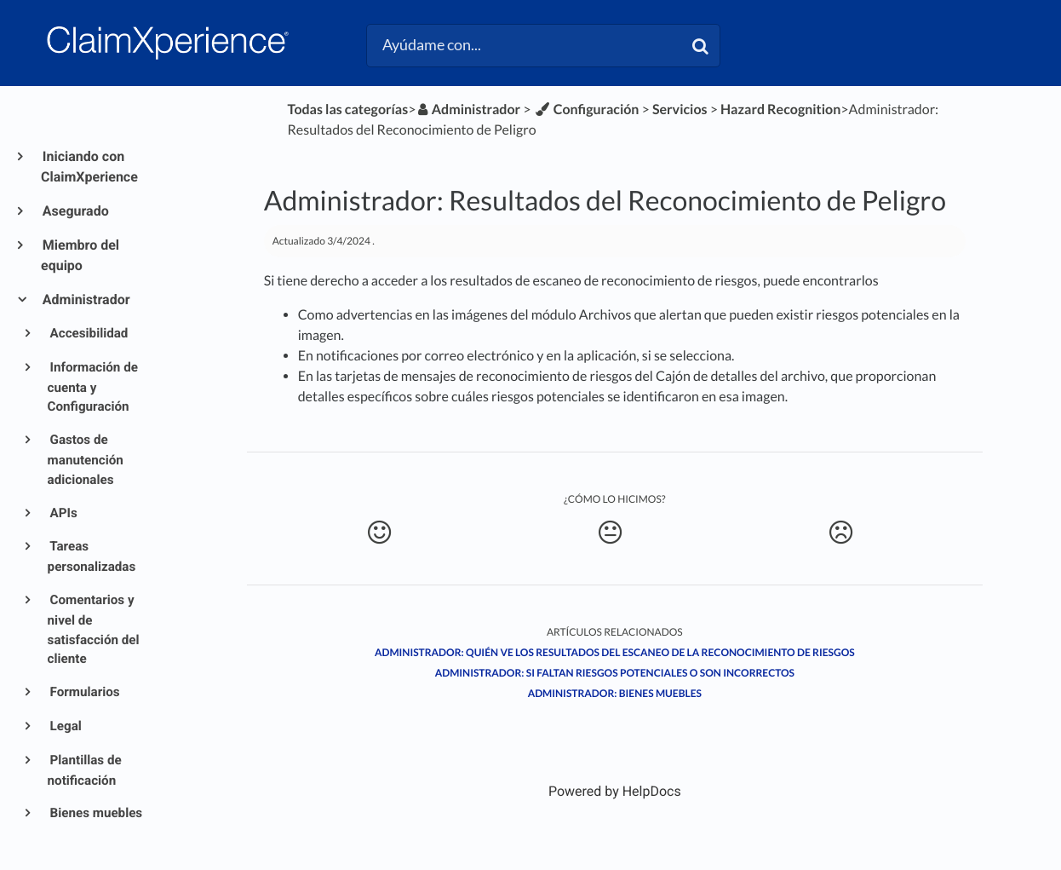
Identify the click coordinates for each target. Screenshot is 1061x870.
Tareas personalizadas (92, 556)
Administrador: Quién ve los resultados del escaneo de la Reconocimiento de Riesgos (615, 652)
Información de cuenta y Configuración (93, 387)
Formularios (84, 692)
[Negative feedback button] (841, 532)
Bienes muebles (95, 813)
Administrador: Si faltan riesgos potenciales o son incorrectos (614, 672)
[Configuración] (586, 109)
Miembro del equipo (80, 255)
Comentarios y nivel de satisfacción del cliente (94, 629)
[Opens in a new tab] (614, 791)
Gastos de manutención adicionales (85, 459)
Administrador (85, 299)
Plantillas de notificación (85, 770)
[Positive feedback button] (380, 532)
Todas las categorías (348, 109)
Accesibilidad (88, 333)
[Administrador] (468, 109)
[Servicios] (680, 109)
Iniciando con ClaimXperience (89, 166)
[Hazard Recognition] (780, 109)
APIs (62, 513)
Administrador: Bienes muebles (615, 693)
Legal (65, 726)
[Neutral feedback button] (610, 532)
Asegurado (75, 211)
